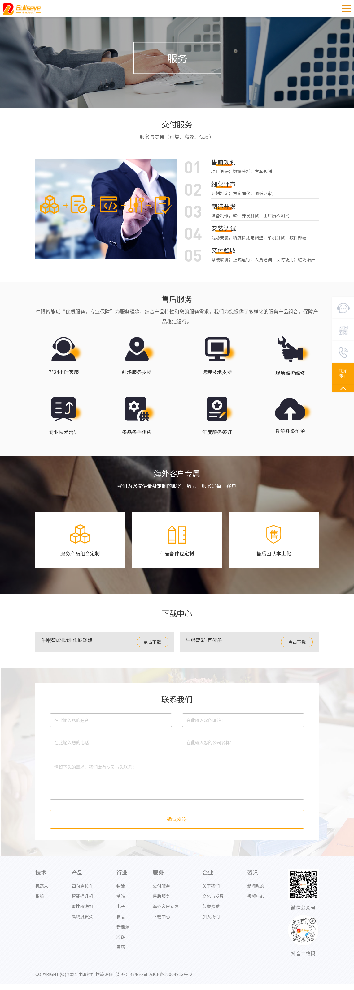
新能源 (122, 931)
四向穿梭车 (82, 890)
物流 (120, 890)
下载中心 (161, 921)
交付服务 (161, 890)
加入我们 (211, 921)
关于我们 (211, 890)
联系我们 (343, 374)
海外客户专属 (166, 911)
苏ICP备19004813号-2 (172, 979)
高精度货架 (82, 921)
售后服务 (161, 901)
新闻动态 (255, 890)
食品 (120, 921)
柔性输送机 (82, 911)
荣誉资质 (211, 911)
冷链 (120, 941)
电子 (120, 911)
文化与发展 (213, 901)
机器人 (41, 890)
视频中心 (255, 901)
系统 (39, 901)
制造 (120, 901)
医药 (120, 952)
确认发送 (177, 824)
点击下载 (152, 646)
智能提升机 (82, 901)
